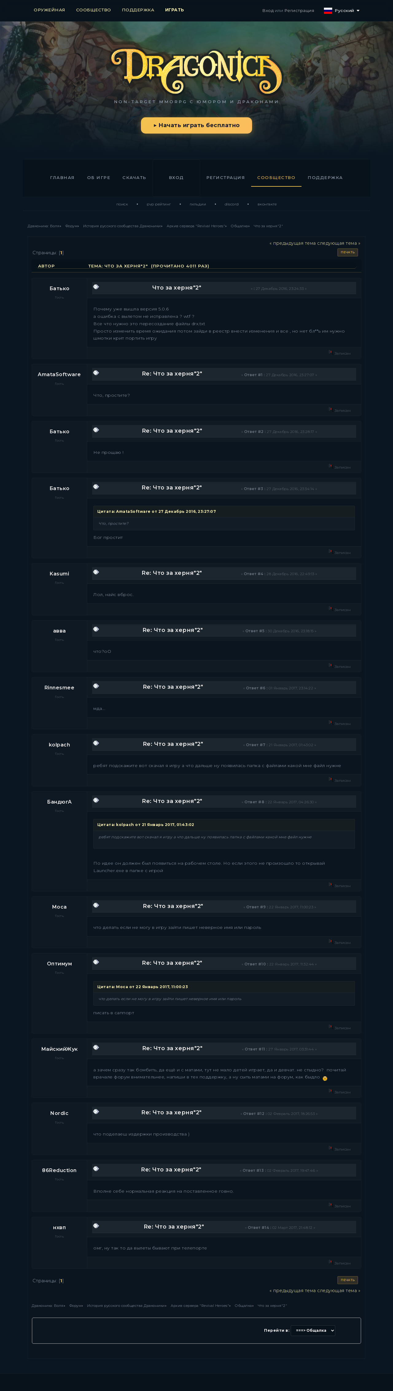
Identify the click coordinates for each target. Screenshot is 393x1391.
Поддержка (325, 177)
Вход (268, 10)
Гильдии (198, 204)
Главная (62, 177)
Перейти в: (276, 1330)
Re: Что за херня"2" (172, 373)
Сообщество (276, 177)
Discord (232, 204)
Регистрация (299, 10)
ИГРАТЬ (174, 9)
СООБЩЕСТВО (93, 9)
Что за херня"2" (176, 287)
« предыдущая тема (293, 243)
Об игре (99, 177)
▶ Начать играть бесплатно (196, 125)
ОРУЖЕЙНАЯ (49, 9)
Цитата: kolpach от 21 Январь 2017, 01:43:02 (145, 824)
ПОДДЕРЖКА (138, 9)
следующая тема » (338, 243)
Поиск (122, 204)
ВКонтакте (267, 204)
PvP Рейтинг (159, 204)
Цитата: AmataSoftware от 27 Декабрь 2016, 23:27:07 (156, 511)
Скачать (134, 177)
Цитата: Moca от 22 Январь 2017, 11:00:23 (142, 986)
